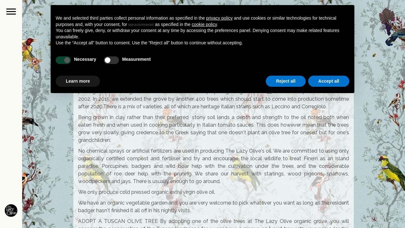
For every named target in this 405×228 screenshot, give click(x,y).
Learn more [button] (78, 81)
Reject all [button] (285, 81)
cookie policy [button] (204, 24)
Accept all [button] (328, 81)
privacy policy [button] (219, 18)
